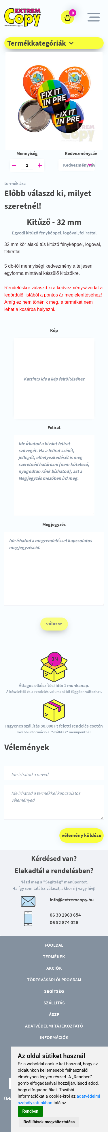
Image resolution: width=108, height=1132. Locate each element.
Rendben (30, 1111)
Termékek (54, 956)
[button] (54, 43)
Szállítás (54, 1003)
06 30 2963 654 (65, 915)
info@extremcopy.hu (72, 899)
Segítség (54, 991)
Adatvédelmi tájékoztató (54, 1026)
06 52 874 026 (64, 922)
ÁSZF (54, 1014)
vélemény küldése (81, 835)
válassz (54, 623)
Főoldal (54, 945)
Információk (54, 1037)
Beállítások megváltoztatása (49, 1122)
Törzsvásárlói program (54, 979)
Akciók (54, 968)
